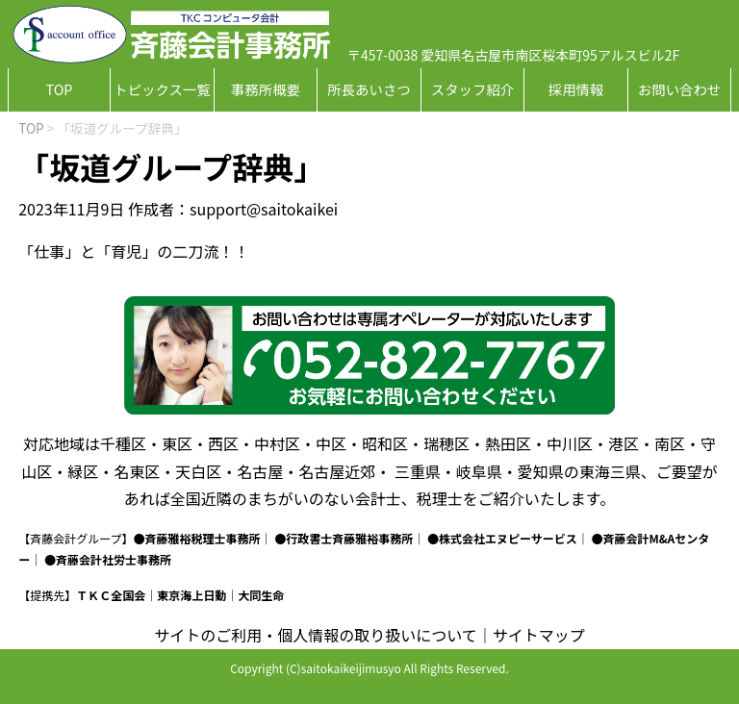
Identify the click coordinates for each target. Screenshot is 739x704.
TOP (58, 89)
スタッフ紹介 (472, 89)
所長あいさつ (368, 89)
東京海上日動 (191, 595)
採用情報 (576, 89)
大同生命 (261, 595)
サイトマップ (539, 634)
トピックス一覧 (162, 89)
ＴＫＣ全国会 (110, 595)
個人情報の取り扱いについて (377, 634)
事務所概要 (265, 89)
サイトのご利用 (208, 634)
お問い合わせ (679, 89)
